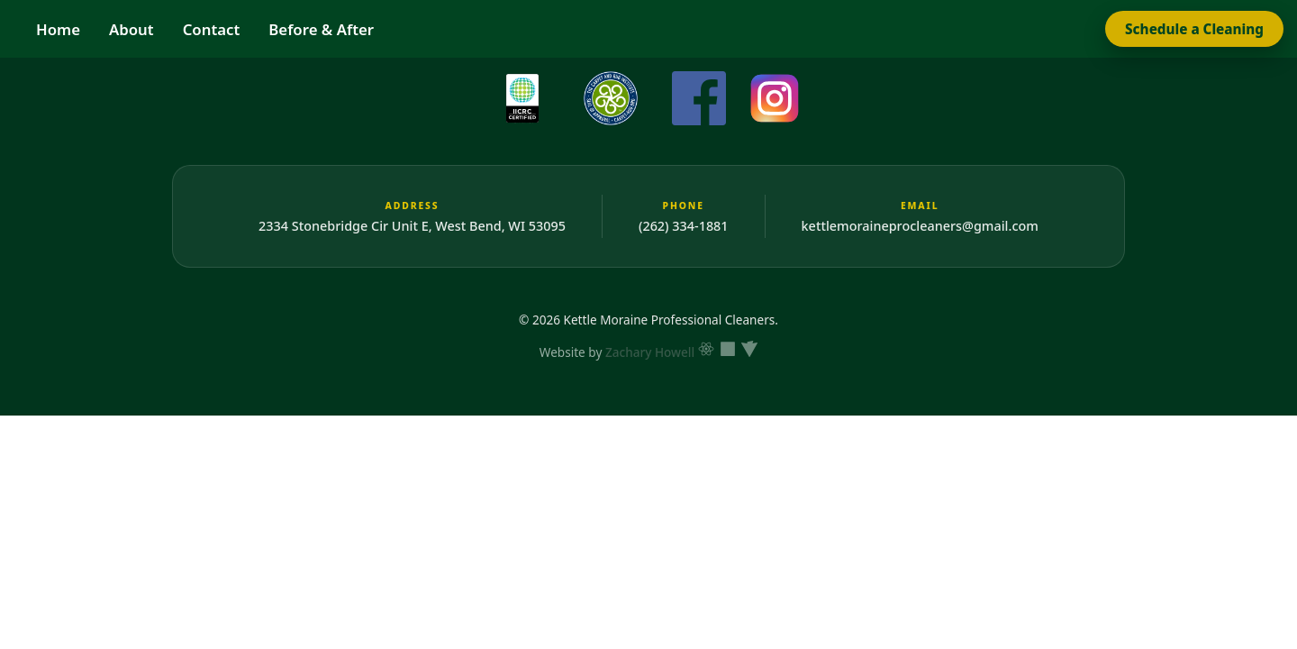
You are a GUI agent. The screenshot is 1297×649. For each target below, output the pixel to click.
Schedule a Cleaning (1194, 29)
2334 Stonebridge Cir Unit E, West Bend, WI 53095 (412, 225)
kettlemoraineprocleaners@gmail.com (920, 225)
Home (58, 29)
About (131, 29)
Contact (211, 29)
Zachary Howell (649, 352)
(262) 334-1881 (684, 225)
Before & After (321, 29)
